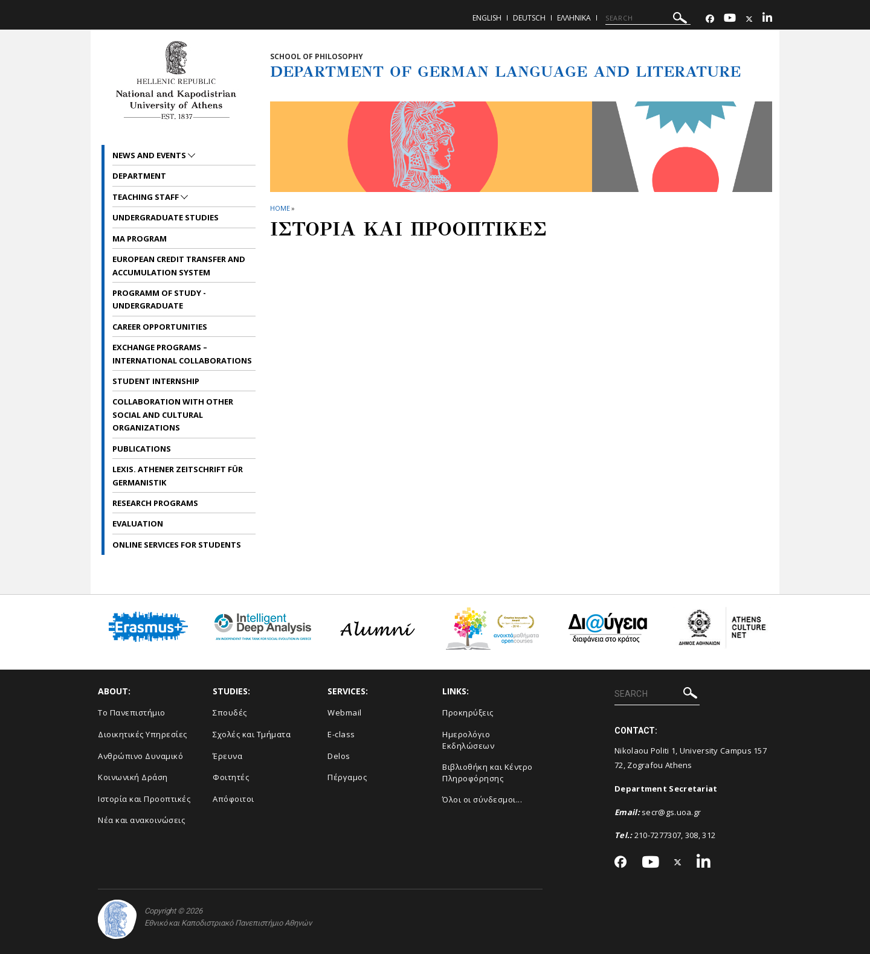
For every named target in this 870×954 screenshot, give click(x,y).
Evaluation (137, 523)
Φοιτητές (231, 777)
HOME (280, 208)
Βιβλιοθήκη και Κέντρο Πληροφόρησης (487, 772)
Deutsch (529, 18)
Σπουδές (230, 712)
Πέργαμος (347, 777)
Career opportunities (159, 326)
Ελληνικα (574, 18)
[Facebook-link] (710, 19)
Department (139, 175)
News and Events (150, 155)
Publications (141, 448)
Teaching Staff (146, 196)
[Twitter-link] (749, 19)
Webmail (344, 712)
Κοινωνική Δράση (133, 777)
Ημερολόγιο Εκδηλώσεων (468, 740)
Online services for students (176, 544)
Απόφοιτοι (233, 798)
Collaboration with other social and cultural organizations (172, 414)
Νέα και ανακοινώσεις (141, 820)
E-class (341, 734)
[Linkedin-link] (767, 19)
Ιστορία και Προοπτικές (144, 798)
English (486, 18)
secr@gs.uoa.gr (671, 812)
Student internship (155, 381)
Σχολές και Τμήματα (252, 734)
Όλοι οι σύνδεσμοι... (482, 799)
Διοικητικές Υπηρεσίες (142, 734)
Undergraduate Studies (165, 217)
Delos (338, 756)
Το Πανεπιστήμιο (132, 712)
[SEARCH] (648, 18)
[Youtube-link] (730, 19)
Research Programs (155, 503)
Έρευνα (227, 756)
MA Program (139, 238)
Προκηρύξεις (468, 712)
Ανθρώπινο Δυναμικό (140, 756)
